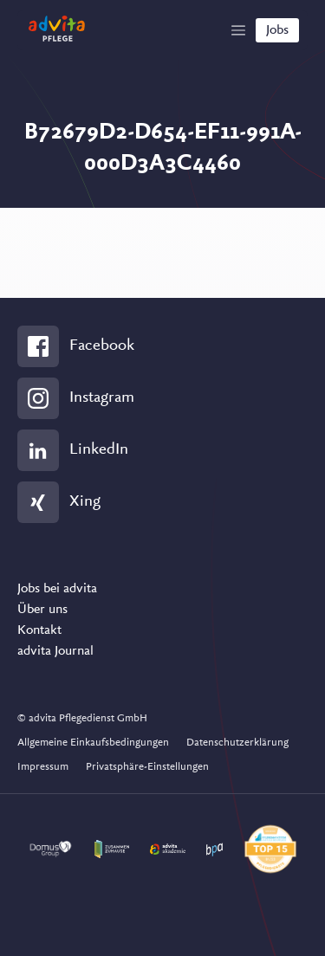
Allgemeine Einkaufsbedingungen (93, 742)
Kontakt (39, 630)
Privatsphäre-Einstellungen (147, 766)
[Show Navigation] (238, 30)
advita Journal (55, 651)
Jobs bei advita (57, 589)
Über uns (42, 610)
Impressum (42, 766)
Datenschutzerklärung (237, 742)
